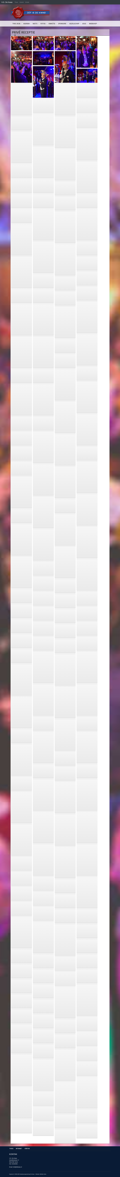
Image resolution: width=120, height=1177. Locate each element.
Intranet (22, 2)
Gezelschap (74, 24)
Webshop (93, 24)
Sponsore (62, 24)
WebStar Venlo (43, 1174)
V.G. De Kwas (6, 2)
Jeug (84, 24)
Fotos (42, 24)
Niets (35, 24)
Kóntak (27, 2)
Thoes (16, 2)
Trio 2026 (16, 24)
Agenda (26, 24)
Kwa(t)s (52, 24)
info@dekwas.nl (17, 1167)
